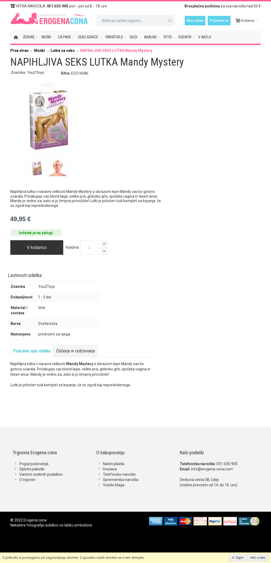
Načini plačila (113, 464)
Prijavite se (219, 20)
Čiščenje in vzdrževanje (75, 350)
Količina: (72, 247)
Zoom (47, 117)
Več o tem (257, 558)
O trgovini (27, 480)
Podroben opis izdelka (31, 350)
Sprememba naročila (120, 480)
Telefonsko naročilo (119, 474)
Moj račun (195, 20)
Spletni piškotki (31, 469)
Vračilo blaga (113, 485)
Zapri (239, 558)
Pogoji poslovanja (33, 464)
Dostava (110, 469)
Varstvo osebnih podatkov (41, 474)
